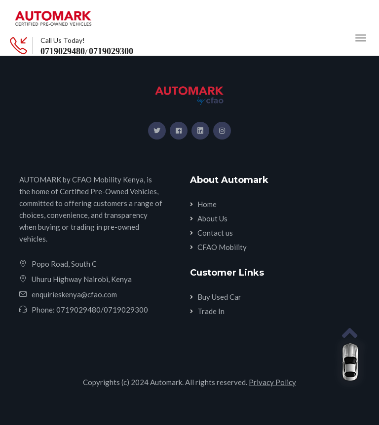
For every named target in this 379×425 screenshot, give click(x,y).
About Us (212, 218)
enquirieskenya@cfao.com (74, 294)
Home (207, 204)
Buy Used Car (219, 296)
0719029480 (62, 51)
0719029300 (111, 51)
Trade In (211, 311)
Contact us (215, 232)
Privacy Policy (272, 382)
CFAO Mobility (222, 247)
